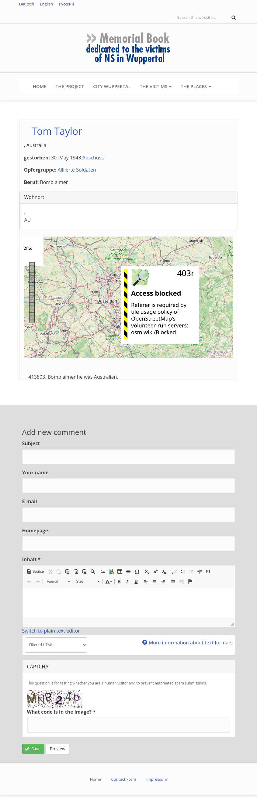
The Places (196, 86)
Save (32, 749)
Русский (66, 4)
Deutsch (26, 4)
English (46, 4)
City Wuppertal (112, 86)
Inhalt (31, 559)
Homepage (35, 530)
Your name (35, 472)
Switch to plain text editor (51, 630)
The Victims (156, 86)
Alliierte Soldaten (77, 169)
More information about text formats (187, 642)
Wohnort (34, 197)
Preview (57, 749)
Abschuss (93, 157)
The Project (70, 86)
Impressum (156, 779)
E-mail (29, 501)
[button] (35, 571)
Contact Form (123, 779)
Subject (31, 443)
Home (40, 86)
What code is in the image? (61, 711)
